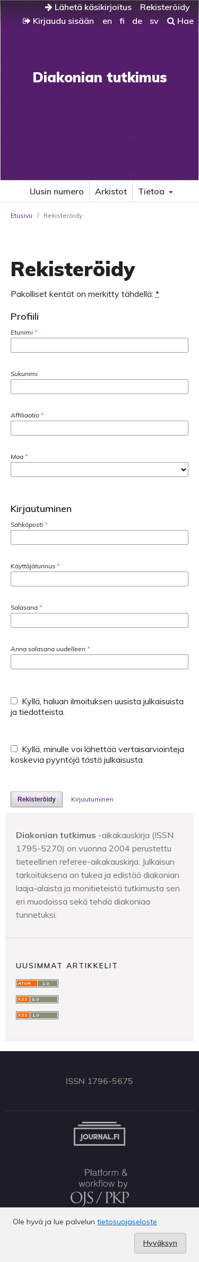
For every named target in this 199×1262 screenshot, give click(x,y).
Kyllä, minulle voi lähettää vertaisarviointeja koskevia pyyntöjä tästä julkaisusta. (97, 754)
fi (122, 20)
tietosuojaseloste (127, 1221)
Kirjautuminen (92, 799)
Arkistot (111, 191)
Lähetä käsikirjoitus (88, 7)
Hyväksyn (160, 1243)
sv (154, 20)
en (107, 20)
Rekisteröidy (165, 7)
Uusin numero (57, 191)
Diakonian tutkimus (99, 77)
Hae (180, 20)
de (137, 20)
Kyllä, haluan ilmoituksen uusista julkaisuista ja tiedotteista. (97, 706)
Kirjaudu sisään (58, 20)
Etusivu (21, 215)
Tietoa (152, 191)
